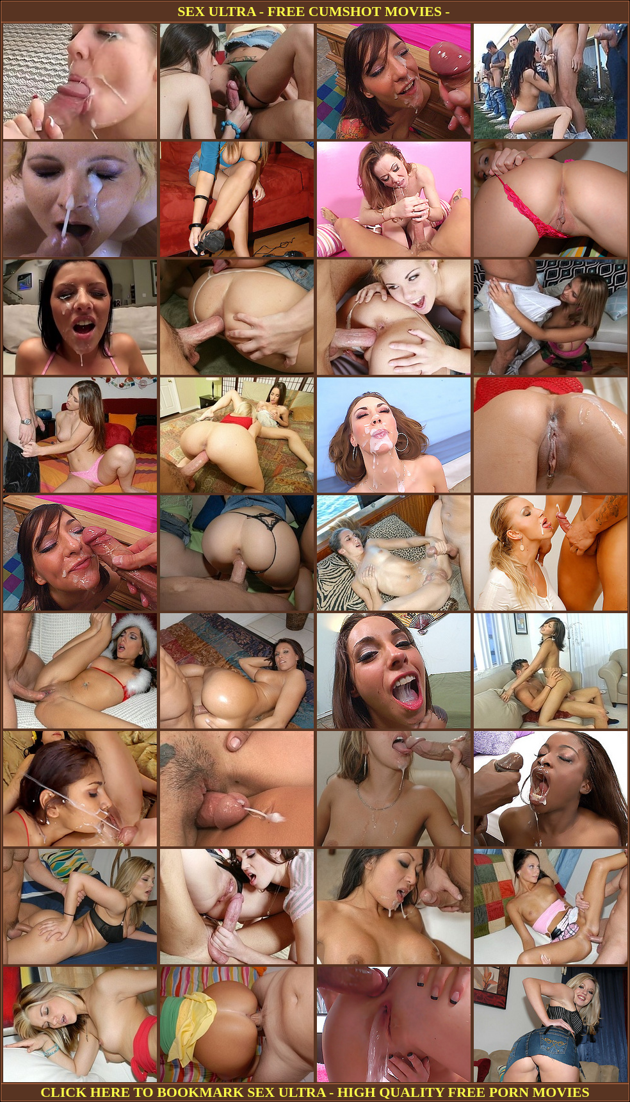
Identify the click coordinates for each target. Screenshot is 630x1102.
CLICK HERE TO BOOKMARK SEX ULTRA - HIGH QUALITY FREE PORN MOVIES (315, 1092)
